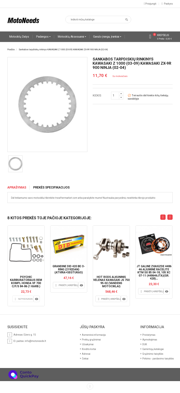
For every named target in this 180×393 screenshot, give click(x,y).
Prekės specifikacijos (51, 188)
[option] (15, 163)
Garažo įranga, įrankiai (106, 37)
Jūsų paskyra (92, 327)
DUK (144, 344)
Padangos (42, 37)
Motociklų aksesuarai (71, 37)
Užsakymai (87, 344)
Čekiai (84, 358)
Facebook (90, 386)
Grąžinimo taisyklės (152, 354)
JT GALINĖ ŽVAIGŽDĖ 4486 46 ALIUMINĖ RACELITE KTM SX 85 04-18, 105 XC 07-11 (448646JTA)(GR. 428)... (154, 272)
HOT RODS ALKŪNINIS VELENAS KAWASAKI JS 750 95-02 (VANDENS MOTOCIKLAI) (111, 282)
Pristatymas (148, 335)
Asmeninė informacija (93, 335)
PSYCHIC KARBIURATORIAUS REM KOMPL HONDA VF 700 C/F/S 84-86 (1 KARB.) (26, 282)
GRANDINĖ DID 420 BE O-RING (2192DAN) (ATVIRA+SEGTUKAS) (69, 269)
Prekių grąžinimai (91, 340)
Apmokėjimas (149, 340)
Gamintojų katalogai (153, 349)
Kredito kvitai (88, 349)
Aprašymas (16, 188)
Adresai (85, 354)
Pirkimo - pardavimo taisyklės (158, 358)
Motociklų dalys (19, 37)
